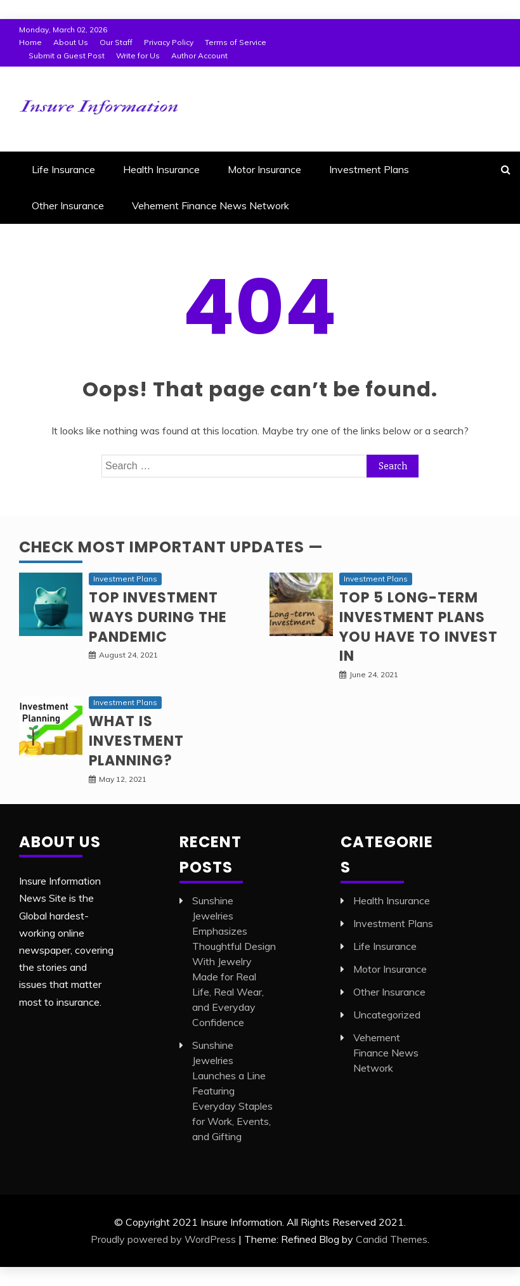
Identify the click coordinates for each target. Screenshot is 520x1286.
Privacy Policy (168, 42)
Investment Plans (369, 169)
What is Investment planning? (136, 740)
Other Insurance (68, 205)
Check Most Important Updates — (171, 546)
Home (30, 42)
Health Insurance (161, 169)
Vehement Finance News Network (210, 205)
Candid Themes (391, 1239)
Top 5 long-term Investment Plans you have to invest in (418, 627)
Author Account (199, 55)
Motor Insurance (264, 169)
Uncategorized (386, 1014)
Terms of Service (235, 42)
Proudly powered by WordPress (163, 1239)
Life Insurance (63, 169)
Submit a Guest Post (67, 55)
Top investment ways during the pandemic (158, 617)
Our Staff (116, 42)
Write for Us (138, 55)
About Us (70, 42)
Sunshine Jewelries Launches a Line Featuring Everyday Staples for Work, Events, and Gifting (232, 1091)
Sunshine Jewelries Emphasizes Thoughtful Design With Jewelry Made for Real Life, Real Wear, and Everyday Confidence (234, 961)
